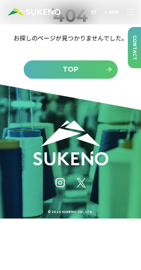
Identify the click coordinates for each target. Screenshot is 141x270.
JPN (113, 12)
